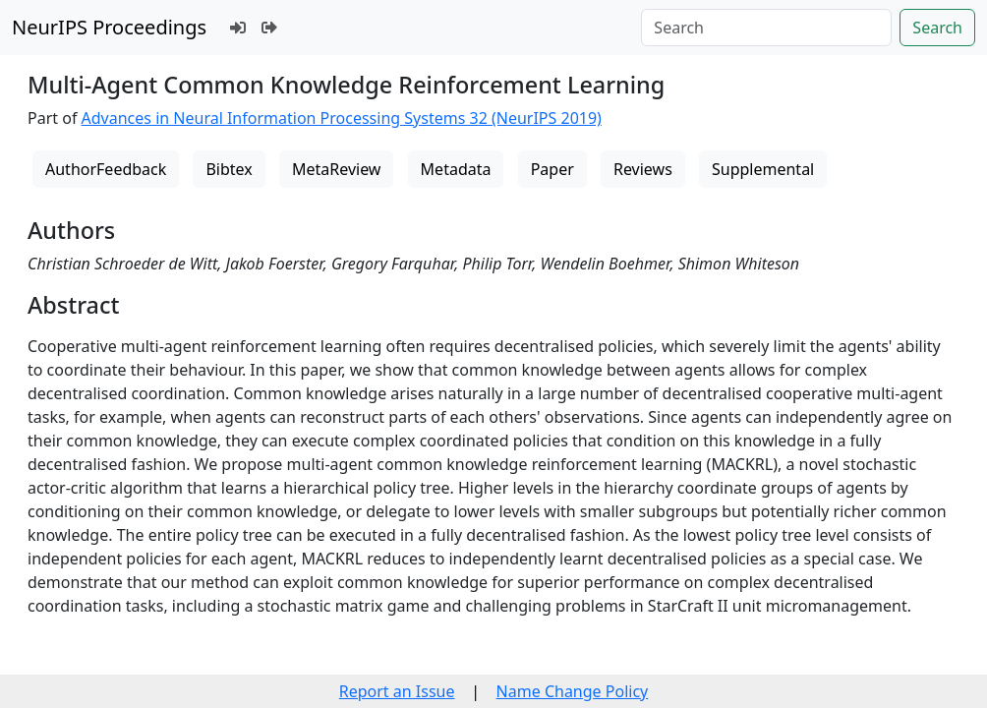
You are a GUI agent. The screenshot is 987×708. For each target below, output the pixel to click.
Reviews (642, 169)
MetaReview (336, 169)
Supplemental (763, 169)
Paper (552, 169)
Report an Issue (397, 691)
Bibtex (228, 169)
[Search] (766, 27)
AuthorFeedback (105, 169)
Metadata (456, 169)
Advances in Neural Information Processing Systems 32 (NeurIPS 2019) (342, 118)
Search (937, 27)
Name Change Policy (572, 691)
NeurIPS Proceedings (109, 27)
